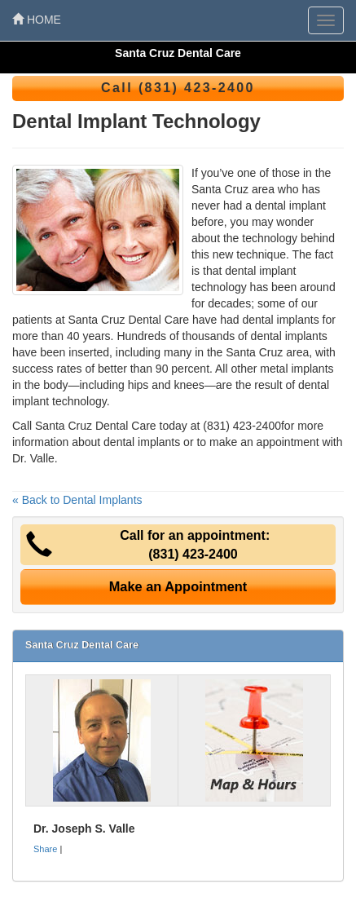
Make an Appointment (178, 586)
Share (45, 849)
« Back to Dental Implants (77, 499)
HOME (36, 19)
